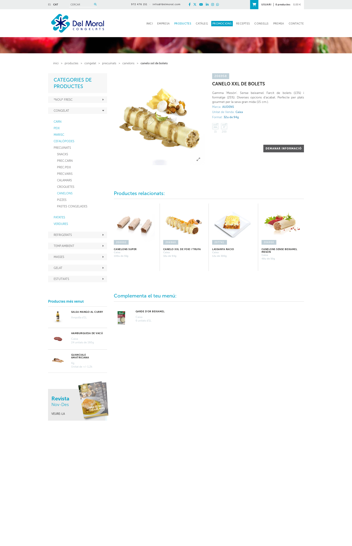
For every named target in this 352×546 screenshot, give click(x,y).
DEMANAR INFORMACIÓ (284, 148)
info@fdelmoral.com (166, 4)
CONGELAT (90, 63)
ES (49, 4)
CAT (55, 4)
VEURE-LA (58, 413)
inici (56, 63)
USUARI (266, 4)
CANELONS (128, 63)
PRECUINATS (109, 63)
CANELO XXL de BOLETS (154, 63)
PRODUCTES (71, 63)
